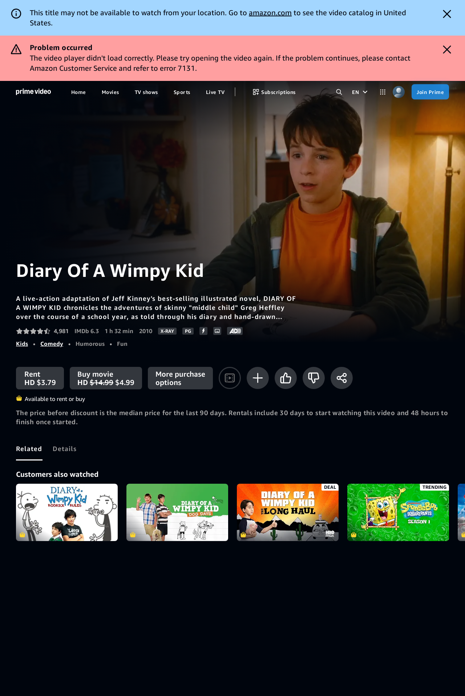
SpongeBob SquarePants (398, 512)
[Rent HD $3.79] (40, 378)
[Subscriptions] (273, 91)
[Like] (286, 378)
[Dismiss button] (447, 14)
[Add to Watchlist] (258, 378)
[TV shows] (146, 91)
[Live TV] (215, 91)
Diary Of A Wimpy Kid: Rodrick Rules (67, 512)
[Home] (33, 92)
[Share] (342, 378)
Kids (22, 343)
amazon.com (270, 12)
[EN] (361, 91)
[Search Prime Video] (339, 91)
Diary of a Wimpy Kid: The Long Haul (288, 512)
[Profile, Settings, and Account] (399, 91)
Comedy (51, 343)
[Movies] (110, 91)
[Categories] (383, 91)
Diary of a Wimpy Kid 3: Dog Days (177, 512)
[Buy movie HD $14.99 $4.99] (106, 378)
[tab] (29, 448)
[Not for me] (314, 378)
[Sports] (182, 91)
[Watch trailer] (230, 378)
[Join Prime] (430, 91)
